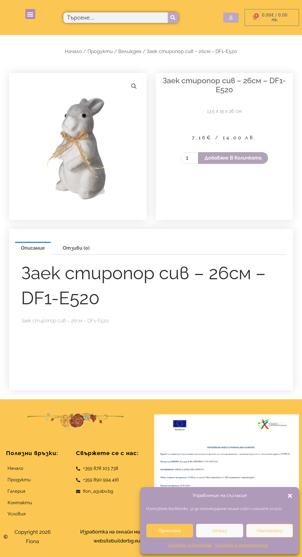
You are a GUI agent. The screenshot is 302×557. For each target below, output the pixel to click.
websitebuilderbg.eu (119, 541)
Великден (129, 51)
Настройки (269, 530)
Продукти (100, 51)
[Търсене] (173, 17)
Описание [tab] (33, 248)
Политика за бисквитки (190, 545)
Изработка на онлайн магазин (116, 532)
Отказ (219, 530)
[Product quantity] (189, 158)
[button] (290, 496)
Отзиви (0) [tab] (76, 248)
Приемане (169, 530)
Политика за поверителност (241, 545)
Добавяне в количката (233, 158)
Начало (73, 51)
